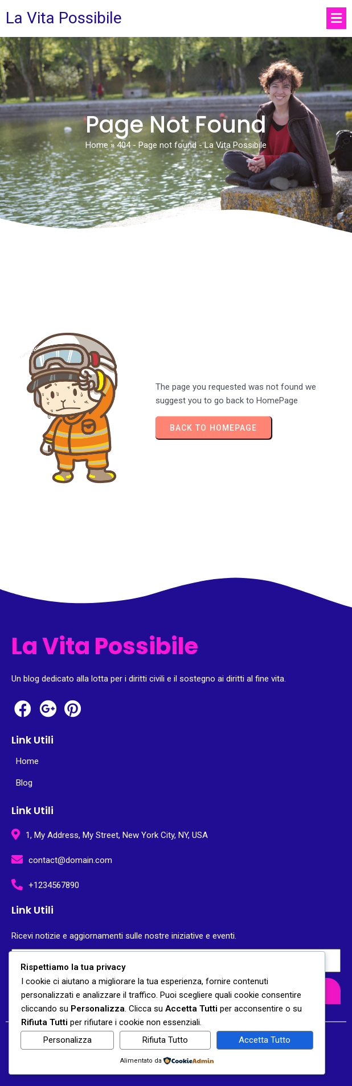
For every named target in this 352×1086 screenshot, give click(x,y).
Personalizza (67, 1040)
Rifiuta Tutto (165, 1040)
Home (96, 145)
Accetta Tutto (264, 1040)
